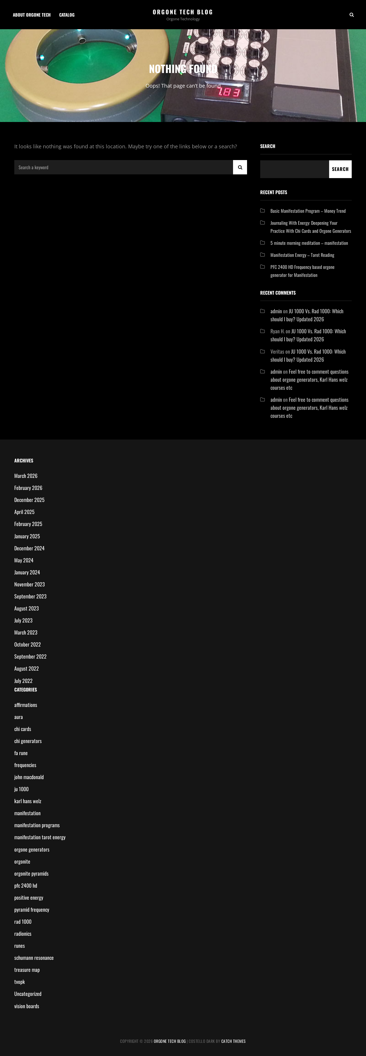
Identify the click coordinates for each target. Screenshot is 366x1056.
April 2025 (24, 511)
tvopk (19, 981)
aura (18, 716)
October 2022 (27, 644)
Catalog (67, 14)
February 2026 (28, 487)
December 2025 (29, 499)
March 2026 (25, 475)
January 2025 (27, 536)
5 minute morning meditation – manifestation (309, 242)
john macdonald (29, 777)
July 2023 (23, 620)
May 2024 (23, 560)
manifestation (27, 813)
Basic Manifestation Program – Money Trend (308, 210)
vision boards (26, 1006)
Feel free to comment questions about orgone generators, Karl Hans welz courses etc (309, 379)
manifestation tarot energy (39, 837)
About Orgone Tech (32, 14)
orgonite (22, 861)
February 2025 (28, 523)
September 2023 (30, 596)
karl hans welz (27, 801)
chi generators (28, 740)
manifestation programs (37, 825)
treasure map (27, 969)
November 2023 (29, 584)
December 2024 (29, 548)
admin (276, 311)
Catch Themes (233, 1041)
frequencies (25, 765)
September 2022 (30, 656)
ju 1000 (21, 789)
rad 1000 (22, 921)
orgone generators (31, 849)
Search (267, 146)
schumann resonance (34, 957)
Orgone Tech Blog (183, 11)
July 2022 (23, 680)
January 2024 (27, 572)
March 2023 (25, 632)
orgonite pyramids (31, 873)
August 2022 (26, 668)
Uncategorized (27, 993)
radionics (22, 933)
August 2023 (26, 608)
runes (19, 945)
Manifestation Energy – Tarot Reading (302, 254)
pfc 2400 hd (25, 885)
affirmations (25, 704)
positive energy (28, 897)
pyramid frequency (31, 909)
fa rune (21, 752)
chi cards (22, 728)
